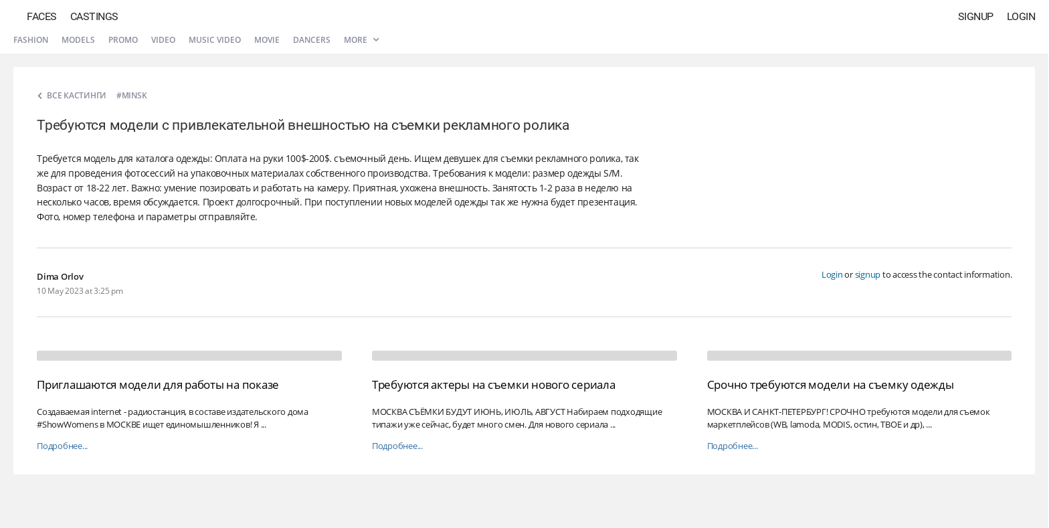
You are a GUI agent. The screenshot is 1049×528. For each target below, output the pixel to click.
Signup (975, 16)
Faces (42, 16)
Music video (215, 40)
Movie (267, 40)
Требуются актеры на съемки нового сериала (493, 384)
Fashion (30, 40)
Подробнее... (62, 446)
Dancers (311, 40)
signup (868, 274)
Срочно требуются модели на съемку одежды (830, 384)
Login (1021, 16)
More (361, 40)
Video (163, 40)
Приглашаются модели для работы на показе (158, 384)
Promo (123, 40)
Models (78, 40)
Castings (94, 16)
